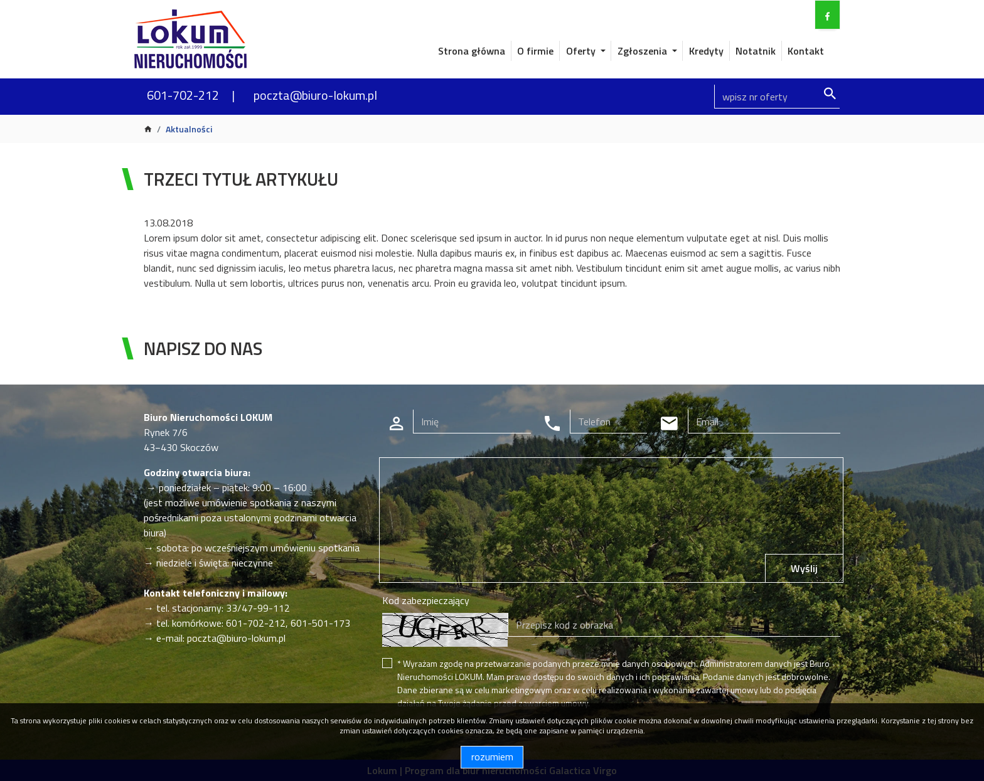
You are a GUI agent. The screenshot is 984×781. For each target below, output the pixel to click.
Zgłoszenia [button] (644, 50)
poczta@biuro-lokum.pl (315, 95)
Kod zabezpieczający (425, 600)
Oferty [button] (582, 50)
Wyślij (804, 568)
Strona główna (471, 50)
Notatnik (755, 50)
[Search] (777, 97)
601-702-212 (183, 95)
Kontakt (806, 50)
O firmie (535, 50)
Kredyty (706, 50)
